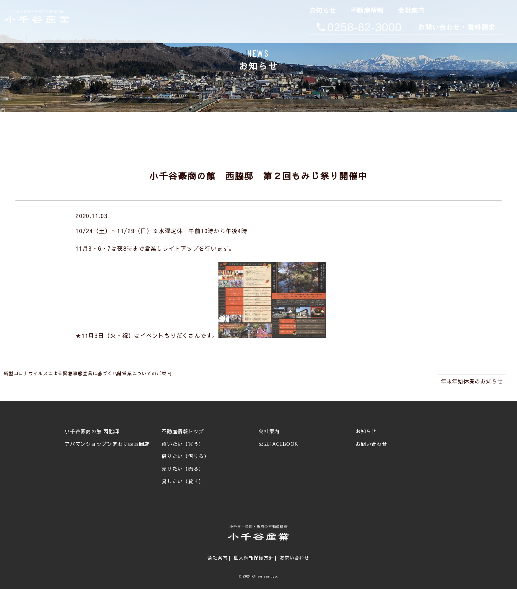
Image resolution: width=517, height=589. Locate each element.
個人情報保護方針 (253, 558)
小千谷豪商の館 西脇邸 (92, 431)
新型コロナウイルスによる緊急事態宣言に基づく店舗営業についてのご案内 (88, 373)
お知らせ (322, 10)
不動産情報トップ (183, 431)
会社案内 (410, 10)
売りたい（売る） (183, 468)
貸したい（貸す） (183, 481)
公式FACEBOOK (278, 444)
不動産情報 (366, 10)
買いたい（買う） (183, 444)
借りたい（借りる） (185, 456)
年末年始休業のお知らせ (472, 381)
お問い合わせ (371, 444)
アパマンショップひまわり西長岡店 (107, 444)
